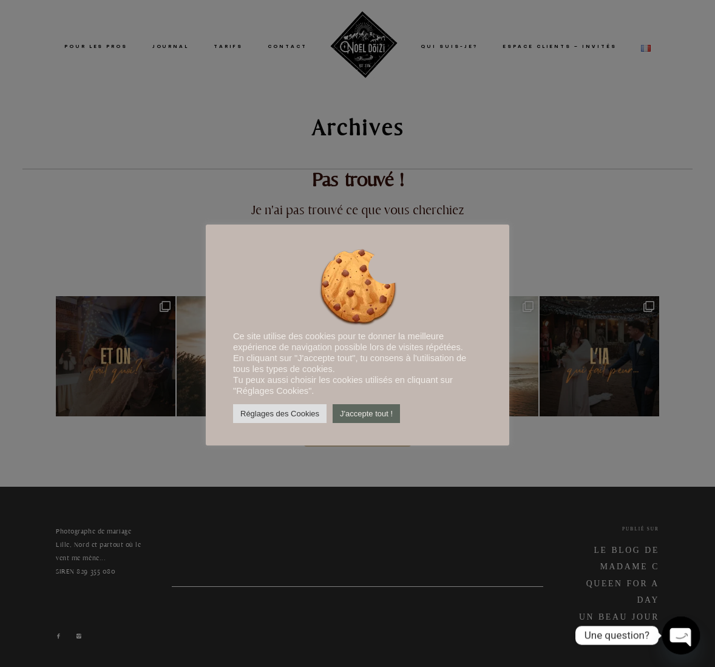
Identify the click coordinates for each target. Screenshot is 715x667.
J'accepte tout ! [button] (366, 413)
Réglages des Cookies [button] (279, 413)
